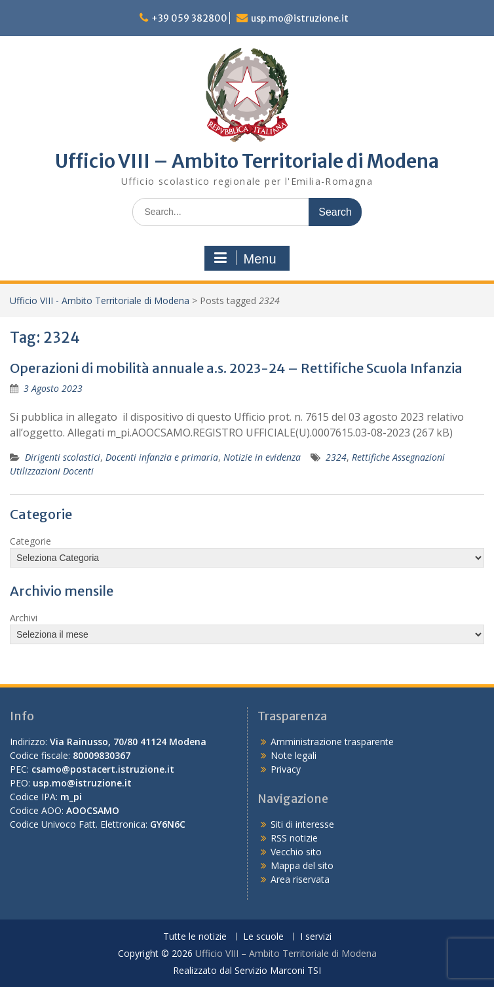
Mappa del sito (302, 865)
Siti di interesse (302, 824)
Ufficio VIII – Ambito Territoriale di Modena (247, 161)
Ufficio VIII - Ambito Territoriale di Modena (99, 300)
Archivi (23, 617)
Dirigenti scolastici (62, 457)
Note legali (293, 755)
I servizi (316, 937)
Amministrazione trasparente (332, 741)
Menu (245, 258)
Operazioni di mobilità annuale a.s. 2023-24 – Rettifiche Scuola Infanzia (236, 368)
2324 (336, 457)
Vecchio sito (296, 851)
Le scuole (263, 937)
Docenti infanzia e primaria (161, 457)
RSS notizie (294, 838)
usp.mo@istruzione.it (300, 18)
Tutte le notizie (195, 937)
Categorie (30, 541)
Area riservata (300, 879)
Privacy (286, 769)
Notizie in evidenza (262, 457)
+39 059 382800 (189, 18)
